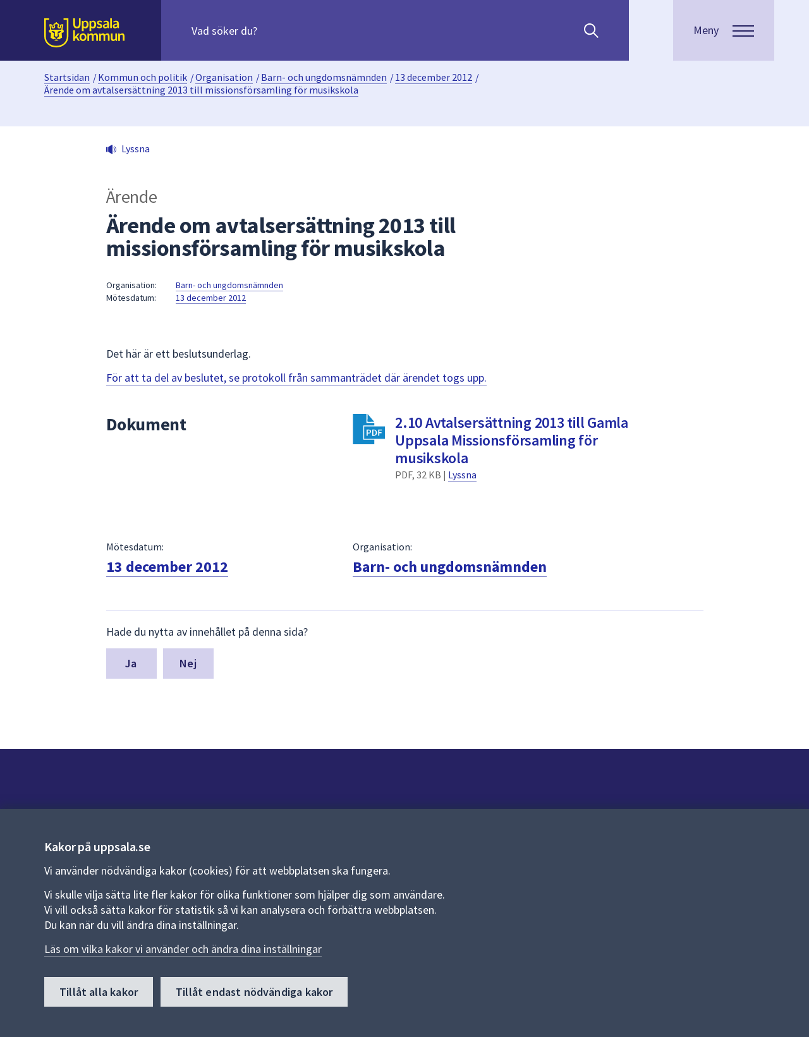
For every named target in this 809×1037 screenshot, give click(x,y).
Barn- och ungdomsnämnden (324, 77)
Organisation (224, 77)
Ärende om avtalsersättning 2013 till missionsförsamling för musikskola (201, 89)
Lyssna (462, 474)
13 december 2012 (433, 77)
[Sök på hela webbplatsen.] (272, 30)
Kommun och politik (142, 77)
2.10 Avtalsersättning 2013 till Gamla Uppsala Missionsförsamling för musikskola (511, 440)
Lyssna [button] (135, 148)
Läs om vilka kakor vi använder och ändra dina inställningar (183, 949)
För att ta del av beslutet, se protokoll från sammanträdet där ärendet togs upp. (296, 377)
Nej (188, 663)
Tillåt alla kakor (98, 992)
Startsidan (67, 77)
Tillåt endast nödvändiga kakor (254, 992)
